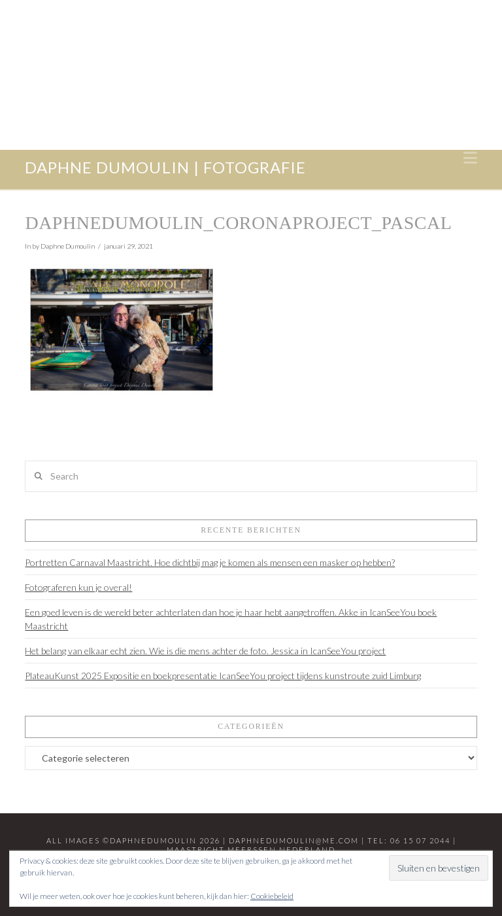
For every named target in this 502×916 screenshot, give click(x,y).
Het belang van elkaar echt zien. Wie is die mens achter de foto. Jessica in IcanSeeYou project (205, 650)
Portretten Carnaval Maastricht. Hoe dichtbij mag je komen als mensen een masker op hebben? (210, 562)
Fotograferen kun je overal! (78, 587)
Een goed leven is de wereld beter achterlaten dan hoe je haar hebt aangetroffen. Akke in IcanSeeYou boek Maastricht (231, 619)
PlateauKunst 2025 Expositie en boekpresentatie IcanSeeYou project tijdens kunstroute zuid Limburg (223, 675)
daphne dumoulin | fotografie (165, 167)
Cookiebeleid (271, 896)
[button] (470, 158)
